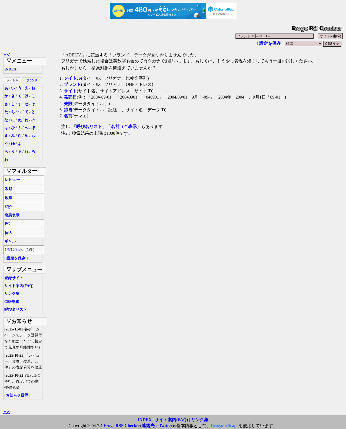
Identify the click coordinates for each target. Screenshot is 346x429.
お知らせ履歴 (17, 395)
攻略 (8, 189)
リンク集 (11, 294)
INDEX (10, 69)
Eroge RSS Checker (122, 425)
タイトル (72, 78)
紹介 (8, 207)
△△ (6, 412)
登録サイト (13, 278)
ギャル (10, 241)
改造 (8, 198)
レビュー (12, 180)
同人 (8, 233)
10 (13, 250)
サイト (70, 91)
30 (17, 250)
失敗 (68, 103)
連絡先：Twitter (157, 425)
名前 (68, 116)
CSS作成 (11, 302)
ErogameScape (224, 425)
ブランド (31, 80)
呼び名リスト (15, 310)
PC (7, 224)
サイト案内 (13, 286)
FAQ (28, 286)
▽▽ (6, 54)
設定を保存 (270, 43)
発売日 (70, 97)
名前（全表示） (126, 126)
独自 (68, 109)
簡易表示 (11, 215)
